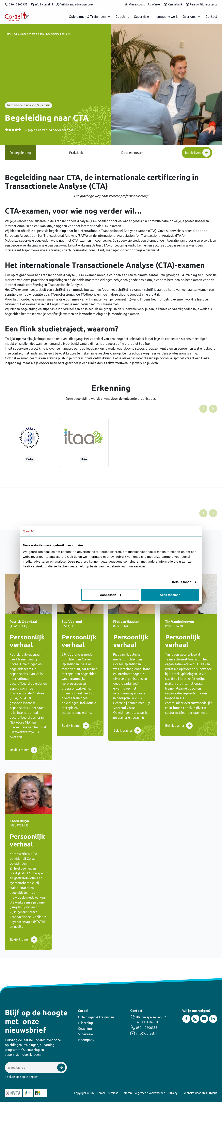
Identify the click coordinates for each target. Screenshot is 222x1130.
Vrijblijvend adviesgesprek (74, 4)
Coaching (122, 16)
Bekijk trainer (19, 750)
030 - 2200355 (16, 4)
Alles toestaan (170, 594)
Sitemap (113, 1093)
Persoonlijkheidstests (201, 4)
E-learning (85, 1023)
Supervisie (141, 16)
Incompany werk (166, 16)
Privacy (173, 1093)
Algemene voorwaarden (150, 1093)
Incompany (86, 1040)
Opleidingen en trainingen (29, 34)
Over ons (189, 16)
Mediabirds (209, 1093)
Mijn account (134, 4)
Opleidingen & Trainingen (87, 16)
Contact (211, 16)
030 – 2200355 (146, 1027)
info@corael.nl (42, 4)
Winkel (154, 4)
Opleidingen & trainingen (96, 1017)
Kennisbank (173, 4)
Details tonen (181, 582)
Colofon (127, 1093)
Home (8, 34)
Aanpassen (110, 594)
